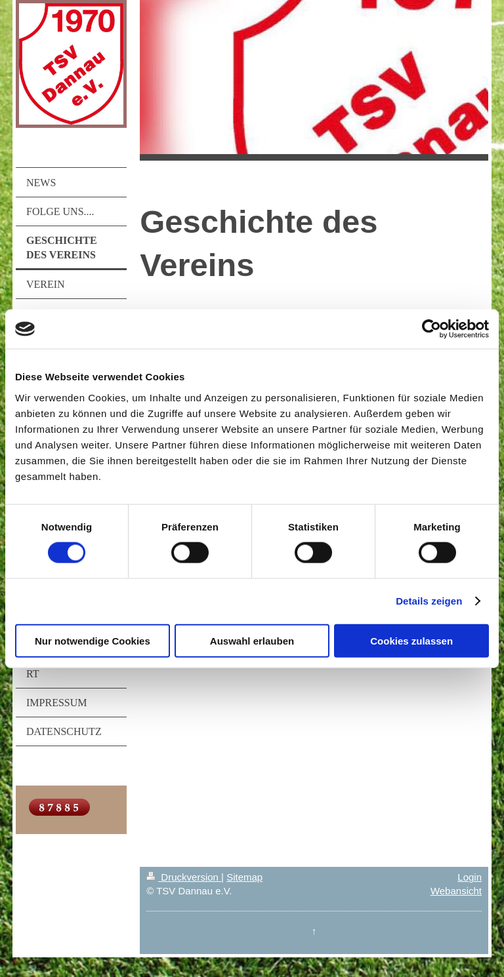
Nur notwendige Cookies (92, 640)
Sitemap (244, 877)
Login (469, 877)
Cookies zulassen (411, 640)
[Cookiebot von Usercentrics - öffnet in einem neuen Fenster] (431, 329)
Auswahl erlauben (252, 640)
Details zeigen (429, 601)
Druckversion (183, 877)
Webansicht (456, 890)
